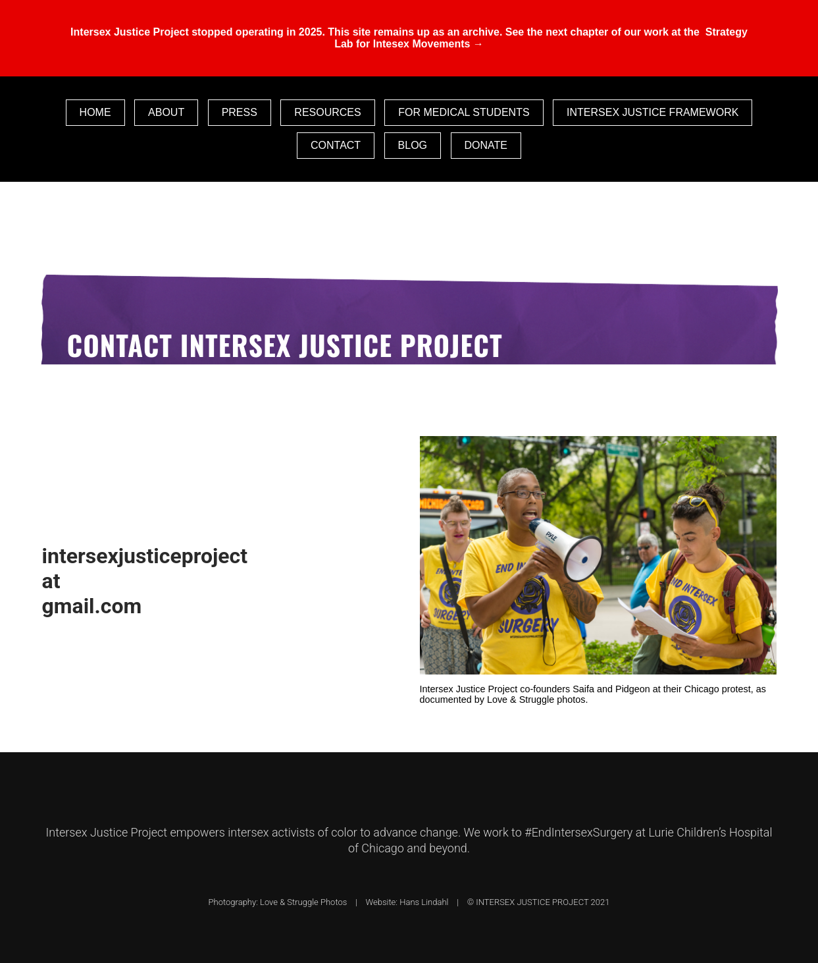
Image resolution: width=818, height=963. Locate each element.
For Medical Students (463, 112)
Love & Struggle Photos (305, 902)
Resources (327, 112)
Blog (412, 145)
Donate (486, 145)
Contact (336, 145)
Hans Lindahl (426, 902)
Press (239, 112)
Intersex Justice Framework (652, 112)
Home (95, 112)
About (166, 112)
